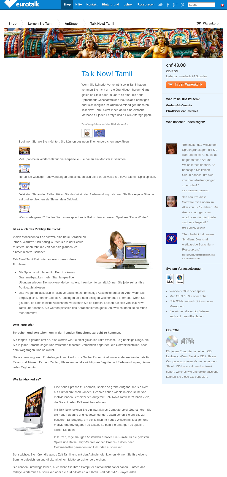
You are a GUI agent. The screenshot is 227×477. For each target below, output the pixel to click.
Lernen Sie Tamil (40, 23)
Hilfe (78, 4)
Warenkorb (211, 23)
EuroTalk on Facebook (167, 5)
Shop (67, 4)
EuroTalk (22, 4)
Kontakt (91, 4)
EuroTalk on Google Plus (175, 5)
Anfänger (72, 23)
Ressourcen (146, 4)
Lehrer (128, 4)
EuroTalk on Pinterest (182, 5)
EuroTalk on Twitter (160, 5)
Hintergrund (110, 4)
